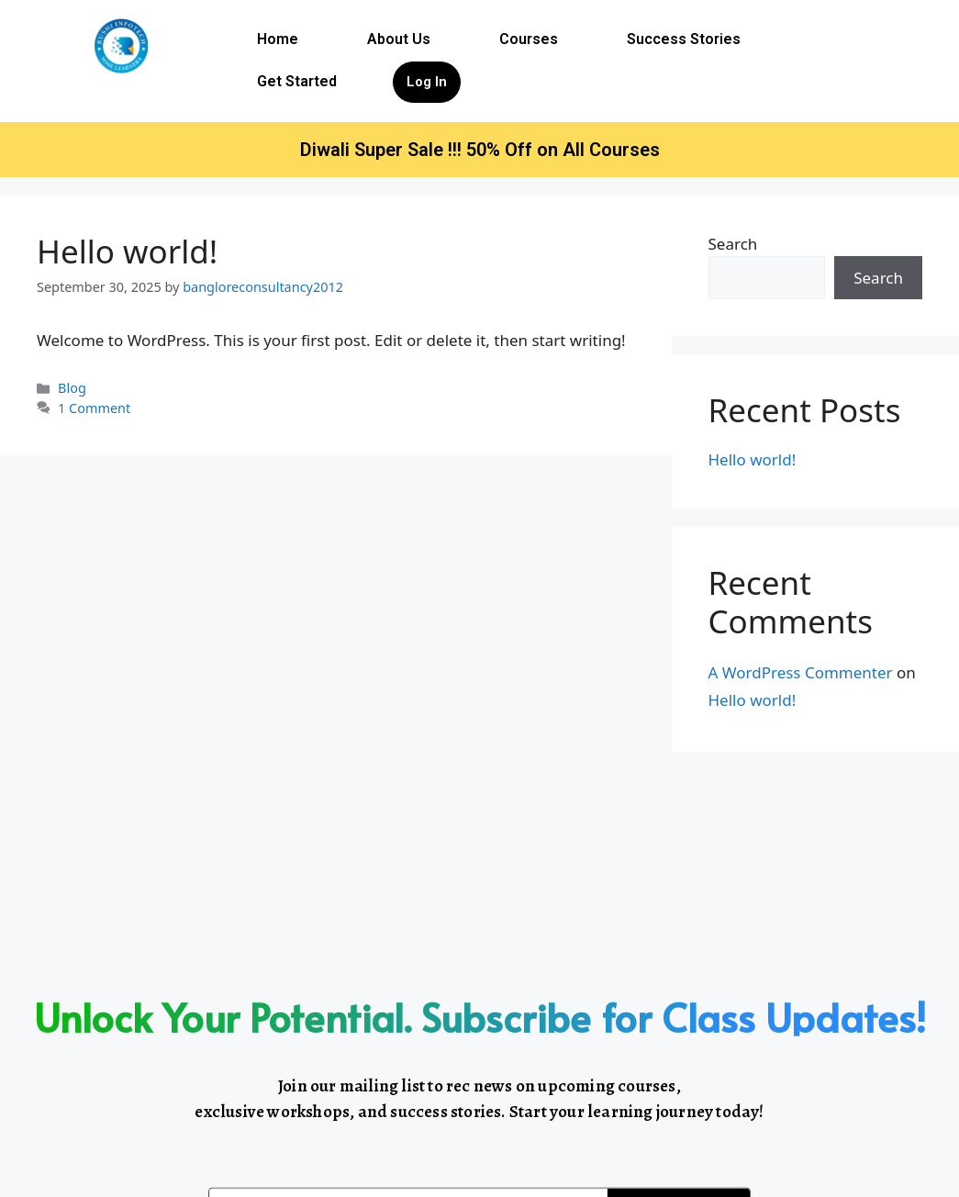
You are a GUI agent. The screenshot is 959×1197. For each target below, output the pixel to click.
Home (277, 39)
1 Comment (94, 408)
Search (733, 243)
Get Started (297, 81)
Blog (72, 388)
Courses (528, 39)
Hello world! (127, 251)
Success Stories (684, 39)
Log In (427, 81)
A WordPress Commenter (800, 672)
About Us (398, 39)
